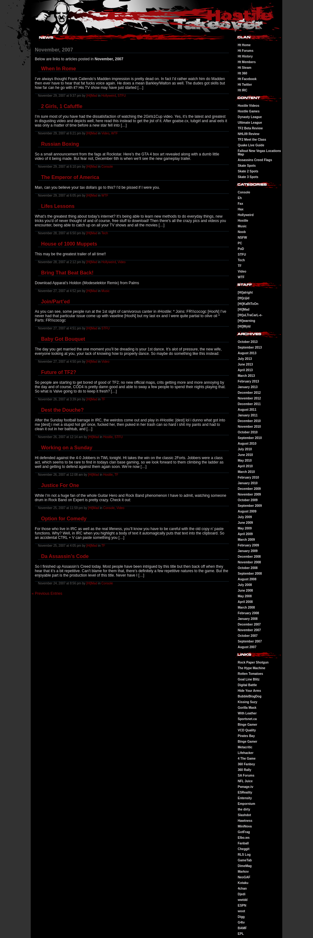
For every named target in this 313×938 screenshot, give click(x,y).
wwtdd (242, 900)
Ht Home (244, 45)
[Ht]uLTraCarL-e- (250, 315)
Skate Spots (247, 165)
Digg (241, 917)
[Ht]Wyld (244, 326)
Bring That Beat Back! (67, 272)
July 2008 (245, 585)
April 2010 (245, 466)
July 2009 (245, 517)
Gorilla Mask (247, 707)
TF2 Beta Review (250, 128)
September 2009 (250, 505)
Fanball (243, 843)
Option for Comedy (64, 518)
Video (105, 133)
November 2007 (249, 630)
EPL (241, 933)
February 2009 (248, 545)
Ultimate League (250, 122)
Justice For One (60, 485)
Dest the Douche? (62, 410)
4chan (242, 888)
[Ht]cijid (243, 298)
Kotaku (243, 883)
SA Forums (246, 775)
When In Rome (58, 68)
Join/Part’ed (55, 301)
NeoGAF (244, 877)
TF (103, 399)
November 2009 (249, 494)
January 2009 (247, 551)
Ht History (245, 56)
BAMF (242, 928)
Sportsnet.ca (247, 719)
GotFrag (244, 832)
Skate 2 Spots (248, 171)
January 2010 (247, 483)
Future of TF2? (58, 372)
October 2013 (247, 342)
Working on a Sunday (66, 447)
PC (240, 243)
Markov (243, 871)
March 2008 (246, 607)
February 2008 (248, 613)
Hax (240, 209)
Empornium (246, 803)
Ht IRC (242, 90)
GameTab (245, 860)
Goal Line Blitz (248, 679)
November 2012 (249, 398)
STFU (122, 95)
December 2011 (249, 404)
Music (105, 291)
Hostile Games (248, 111)
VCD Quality (247, 730)
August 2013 (247, 353)
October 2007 (247, 635)
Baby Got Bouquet (63, 339)
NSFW (242, 237)
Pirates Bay (246, 736)
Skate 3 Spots (248, 177)
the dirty (244, 809)
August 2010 (247, 443)
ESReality (245, 792)
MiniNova (245, 826)
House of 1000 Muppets (69, 244)
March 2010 (246, 472)
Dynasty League (250, 117)
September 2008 (250, 573)
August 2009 (247, 511)
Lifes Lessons (58, 206)
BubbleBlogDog (250, 696)
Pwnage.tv (245, 787)
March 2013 (246, 375)
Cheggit (243, 849)
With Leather (247, 713)
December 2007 (249, 624)
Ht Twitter (245, 84)
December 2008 (249, 556)
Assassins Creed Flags (255, 160)
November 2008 (249, 562)
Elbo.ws (244, 837)
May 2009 (245, 528)
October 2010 (247, 432)
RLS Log (244, 854)
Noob (242, 232)
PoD (241, 249)
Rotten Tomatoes (250, 673)
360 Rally (244, 770)
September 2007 (250, 641)
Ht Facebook (247, 79)
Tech (104, 233)
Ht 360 (242, 73)
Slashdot (244, 815)
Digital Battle (247, 685)
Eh (240, 198)
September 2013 (250, 347)
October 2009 (247, 500)
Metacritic (245, 747)
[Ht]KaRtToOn (248, 304)
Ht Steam (244, 67)
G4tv (241, 922)
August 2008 (247, 579)
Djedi (241, 894)
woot (241, 911)
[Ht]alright (245, 292)
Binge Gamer (247, 724)
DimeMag (245, 866)
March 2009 (246, 539)
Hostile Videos (248, 105)
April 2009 (245, 534)
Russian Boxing (60, 144)
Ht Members (247, 62)
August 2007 (247, 647)
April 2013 (245, 370)
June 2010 (245, 455)
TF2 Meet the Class (252, 139)
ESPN (242, 905)
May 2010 (245, 460)
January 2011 (247, 415)
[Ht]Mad (91, 95)
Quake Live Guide (251, 145)
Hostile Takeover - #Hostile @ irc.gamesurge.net (51, 1)
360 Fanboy (246, 764)
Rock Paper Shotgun (253, 662)
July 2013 (245, 359)
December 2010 (249, 421)
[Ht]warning (246, 321)
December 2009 (249, 489)
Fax (240, 203)
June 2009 (245, 522)
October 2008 (247, 568)
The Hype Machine (251, 668)
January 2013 (247, 387)
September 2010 (250, 438)
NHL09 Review (248, 134)
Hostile (108, 437)
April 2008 (245, 602)
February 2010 (248, 477)
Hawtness (245, 820)
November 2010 (249, 426)
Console (107, 166)
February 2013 (248, 381)
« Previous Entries (47, 593)
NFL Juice (245, 781)
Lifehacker (245, 753)
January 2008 (247, 619)
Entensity (245, 798)
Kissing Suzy (247, 702)
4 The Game (247, 758)
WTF (114, 133)
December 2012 (249, 392)
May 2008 (245, 596)
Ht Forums (245, 50)
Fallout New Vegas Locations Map (259, 152)
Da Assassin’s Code (65, 556)
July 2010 (245, 449)
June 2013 (245, 364)
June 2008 (245, 590)
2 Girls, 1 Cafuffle (61, 106)
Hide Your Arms (249, 690)
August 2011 (247, 409)
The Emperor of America (70, 177)
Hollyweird (108, 95)
